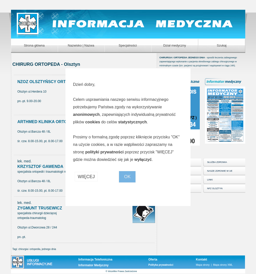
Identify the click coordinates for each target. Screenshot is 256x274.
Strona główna (34, 45)
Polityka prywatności (160, 264)
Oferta (152, 259)
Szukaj (221, 45)
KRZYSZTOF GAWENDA (41, 166)
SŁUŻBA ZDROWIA (217, 162)
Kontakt (201, 259)
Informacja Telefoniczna (95, 259)
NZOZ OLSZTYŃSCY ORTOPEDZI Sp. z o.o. (58, 82)
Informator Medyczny (93, 265)
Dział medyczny (174, 45)
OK (127, 176)
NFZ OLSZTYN (215, 188)
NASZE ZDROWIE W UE (219, 171)
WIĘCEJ (86, 176)
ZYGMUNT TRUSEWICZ (40, 208)
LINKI (210, 179)
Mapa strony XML (222, 264)
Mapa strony (203, 264)
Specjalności (128, 45)
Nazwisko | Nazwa (81, 45)
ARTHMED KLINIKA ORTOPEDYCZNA (53, 122)
